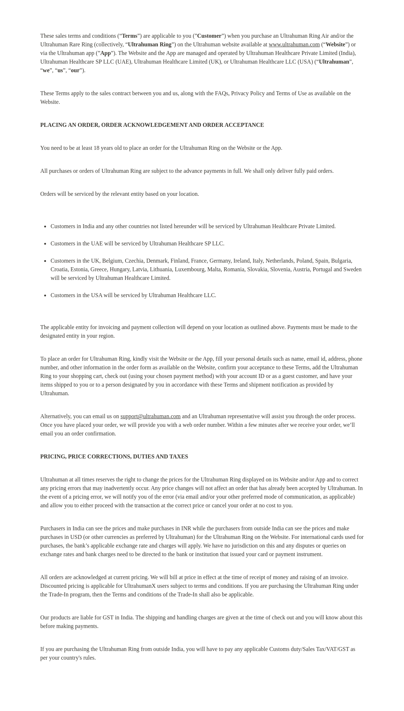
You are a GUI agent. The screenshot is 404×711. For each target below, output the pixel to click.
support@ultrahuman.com (150, 416)
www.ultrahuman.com (294, 44)
